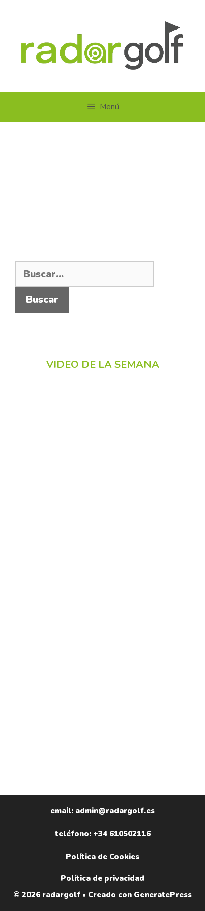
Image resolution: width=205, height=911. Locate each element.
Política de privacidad (102, 878)
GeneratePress (163, 895)
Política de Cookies (102, 856)
